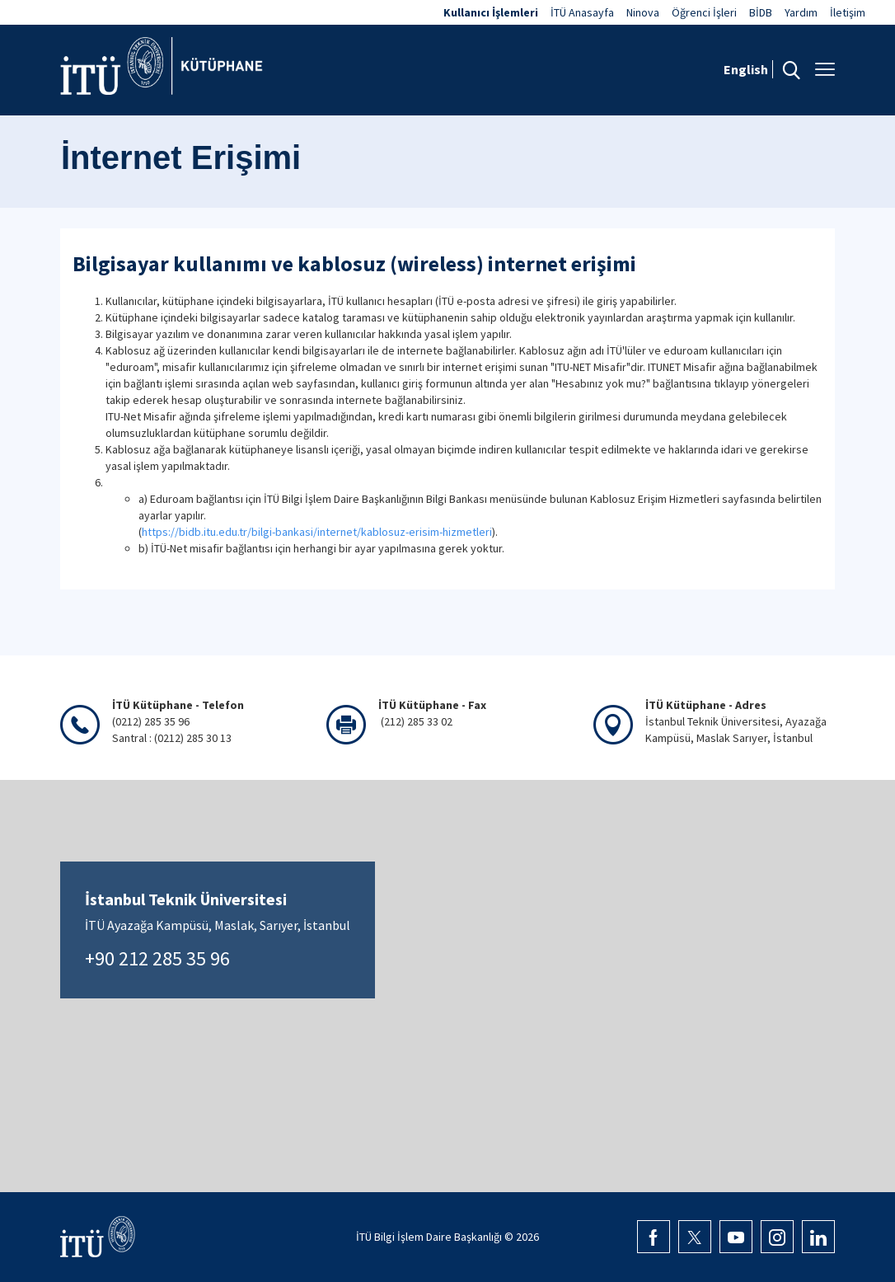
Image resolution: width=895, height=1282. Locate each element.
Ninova (642, 12)
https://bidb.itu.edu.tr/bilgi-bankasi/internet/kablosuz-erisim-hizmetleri (317, 531)
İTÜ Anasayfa (582, 12)
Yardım (801, 12)
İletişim (847, 12)
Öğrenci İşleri (704, 12)
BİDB (760, 12)
